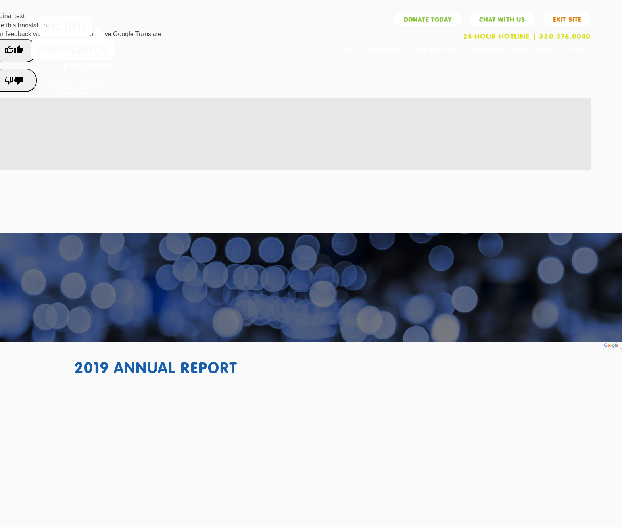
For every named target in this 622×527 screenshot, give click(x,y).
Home (348, 50)
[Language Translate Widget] (619, 342)
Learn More (386, 50)
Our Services (436, 50)
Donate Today (428, 19)
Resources (486, 50)
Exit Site (567, 19)
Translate (613, 348)
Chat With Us (502, 19)
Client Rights (536, 50)
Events (579, 50)
